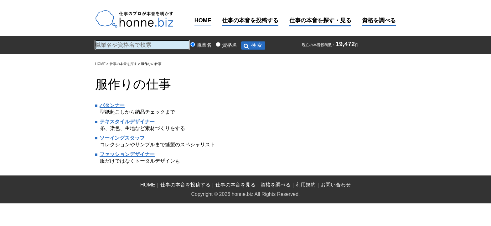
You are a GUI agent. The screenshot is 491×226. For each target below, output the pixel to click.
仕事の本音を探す (123, 64)
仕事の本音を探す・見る (320, 20)
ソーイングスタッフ (122, 138)
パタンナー (112, 105)
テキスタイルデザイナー (127, 121)
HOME (202, 20)
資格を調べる (379, 20)
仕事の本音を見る (235, 184)
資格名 (229, 45)
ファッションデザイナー (127, 154)
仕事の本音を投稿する (250, 20)
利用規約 (306, 184)
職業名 (204, 45)
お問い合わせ (336, 184)
